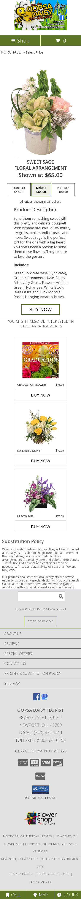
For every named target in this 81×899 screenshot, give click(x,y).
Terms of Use (40, 881)
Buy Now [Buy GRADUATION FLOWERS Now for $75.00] (40, 395)
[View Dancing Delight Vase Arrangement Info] (40, 426)
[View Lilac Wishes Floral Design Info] (40, 491)
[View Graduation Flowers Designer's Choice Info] (40, 360)
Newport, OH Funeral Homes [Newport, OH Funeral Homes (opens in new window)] (27, 836)
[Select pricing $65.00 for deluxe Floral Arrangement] (41, 189)
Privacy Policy (21, 874)
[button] (40, 789)
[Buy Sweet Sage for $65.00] (40, 309)
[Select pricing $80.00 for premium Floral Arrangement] (63, 189)
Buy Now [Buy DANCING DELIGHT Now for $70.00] (40, 461)
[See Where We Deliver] (40, 621)
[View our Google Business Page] (44, 698)
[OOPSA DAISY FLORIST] (40, 29)
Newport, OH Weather (20, 859)
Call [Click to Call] (13, 895)
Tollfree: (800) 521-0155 (40, 740)
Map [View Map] (40, 895)
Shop (20, 40)
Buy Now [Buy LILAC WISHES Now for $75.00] (40, 526)
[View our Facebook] (36, 698)
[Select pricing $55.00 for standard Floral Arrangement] (18, 189)
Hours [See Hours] (67, 895)
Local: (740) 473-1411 (40, 733)
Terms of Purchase (53, 874)
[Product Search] (41, 596)
